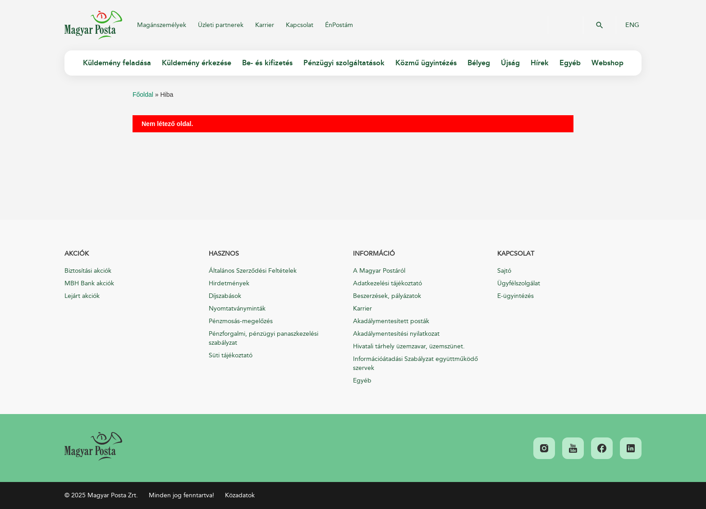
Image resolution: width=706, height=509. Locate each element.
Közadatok (240, 495)
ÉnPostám (339, 25)
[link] (93, 446)
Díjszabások (225, 296)
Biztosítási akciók (87, 271)
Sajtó (504, 271)
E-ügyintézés (515, 296)
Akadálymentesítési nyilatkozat (396, 334)
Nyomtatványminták (237, 308)
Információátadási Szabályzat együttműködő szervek (415, 363)
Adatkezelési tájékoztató (387, 283)
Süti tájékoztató (230, 355)
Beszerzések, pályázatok (387, 296)
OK (599, 25)
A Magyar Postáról (379, 271)
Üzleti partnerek (220, 25)
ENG (632, 25)
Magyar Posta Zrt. (93, 25)
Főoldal (143, 94)
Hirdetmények (229, 283)
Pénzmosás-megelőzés (241, 321)
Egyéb (362, 380)
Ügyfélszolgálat (518, 283)
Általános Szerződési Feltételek (253, 271)
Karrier (264, 25)
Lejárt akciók (82, 296)
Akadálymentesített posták (391, 321)
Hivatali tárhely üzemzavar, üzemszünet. (409, 346)
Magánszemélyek (161, 25)
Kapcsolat (299, 25)
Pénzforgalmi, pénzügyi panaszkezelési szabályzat (263, 338)
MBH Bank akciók (89, 283)
